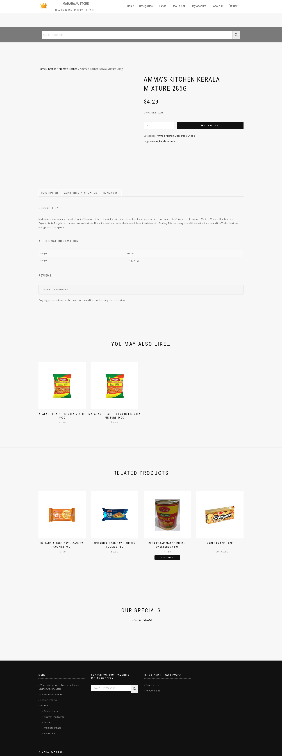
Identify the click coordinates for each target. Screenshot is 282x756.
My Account (199, 6)
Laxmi (47, 722)
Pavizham (49, 733)
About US (218, 6)
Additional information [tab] (80, 192)
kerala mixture (167, 141)
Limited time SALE (49, 700)
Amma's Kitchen (68, 68)
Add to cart (212, 125)
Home (130, 6)
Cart (233, 6)
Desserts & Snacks (185, 135)
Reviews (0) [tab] (111, 192)
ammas (154, 141)
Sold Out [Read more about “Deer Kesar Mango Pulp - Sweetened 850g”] (167, 557)
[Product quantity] (159, 125)
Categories (146, 6)
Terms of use (153, 685)
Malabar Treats (52, 727)
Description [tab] (49, 192)
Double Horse (51, 711)
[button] (162, 6)
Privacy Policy (153, 690)
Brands (162, 6)
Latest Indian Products (52, 694)
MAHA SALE (180, 6)
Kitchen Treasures (54, 716)
